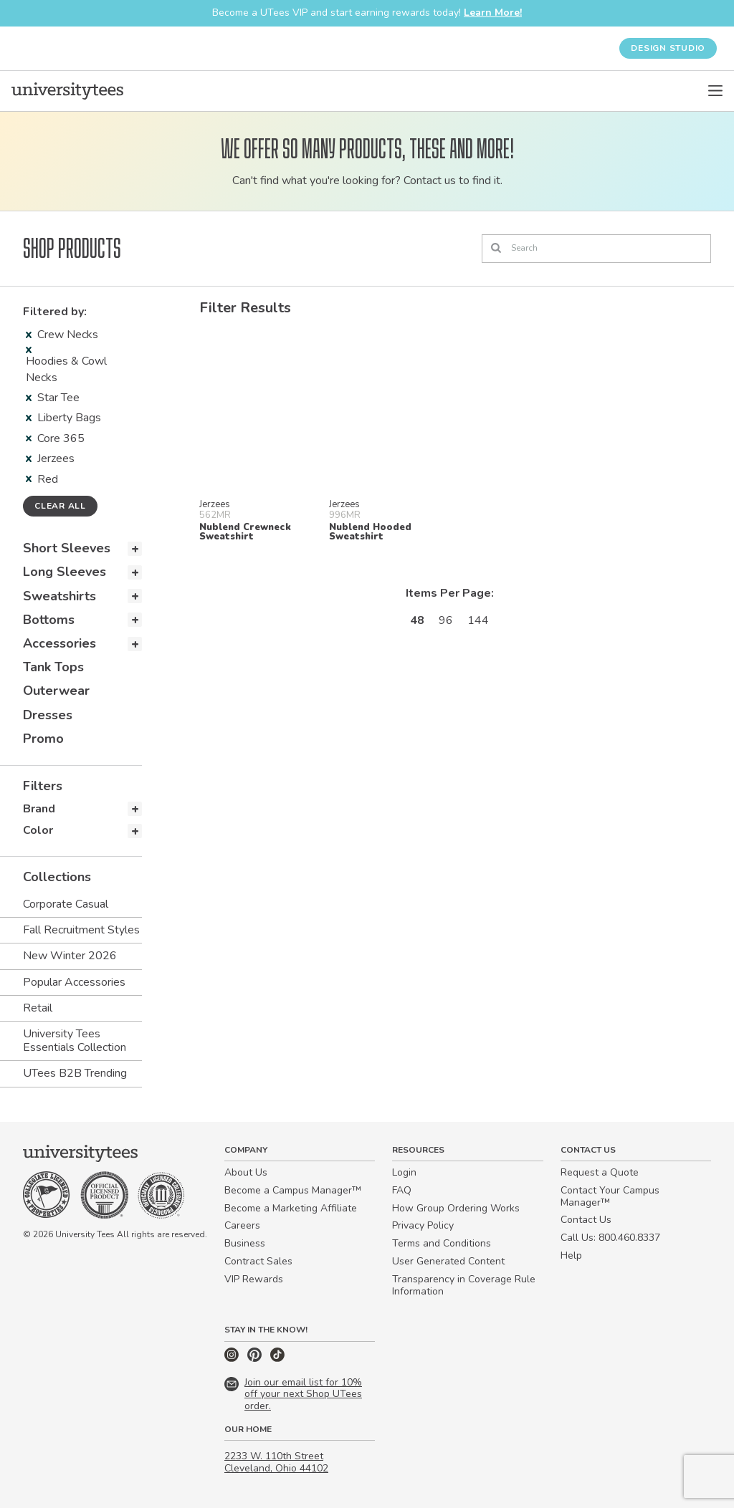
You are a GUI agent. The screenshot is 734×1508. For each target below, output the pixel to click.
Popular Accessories (74, 982)
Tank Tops (53, 667)
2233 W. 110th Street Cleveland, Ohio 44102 (276, 1462)
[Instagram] (233, 1358)
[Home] (67, 91)
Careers (242, 1225)
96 (446, 620)
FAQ (401, 1190)
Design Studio (668, 48)
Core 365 (55, 438)
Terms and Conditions (441, 1243)
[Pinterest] (255, 1358)
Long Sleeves (64, 571)
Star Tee (53, 397)
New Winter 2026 (70, 956)
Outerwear (56, 690)
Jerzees (50, 458)
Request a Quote (600, 1172)
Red (42, 479)
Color (38, 830)
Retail (37, 1008)
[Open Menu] (715, 91)
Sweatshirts (59, 596)
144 (478, 620)
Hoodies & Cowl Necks (66, 366)
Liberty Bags (63, 418)
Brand (39, 809)
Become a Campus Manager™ (292, 1190)
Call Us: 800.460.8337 (610, 1237)
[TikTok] (277, 1358)
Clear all (60, 506)
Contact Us (586, 1219)
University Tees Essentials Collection (74, 1040)
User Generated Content (448, 1261)
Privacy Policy (423, 1225)
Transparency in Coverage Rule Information (463, 1285)
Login (404, 1172)
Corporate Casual (65, 904)
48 (417, 620)
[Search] (596, 248)
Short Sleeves (66, 548)
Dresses (47, 715)
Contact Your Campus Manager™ (610, 1196)
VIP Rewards (253, 1279)
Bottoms (49, 619)
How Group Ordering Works (456, 1208)
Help (571, 1255)
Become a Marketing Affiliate (290, 1208)
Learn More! (493, 12)
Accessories (59, 643)
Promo (43, 738)
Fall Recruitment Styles (81, 930)
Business (244, 1243)
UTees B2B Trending (75, 1073)
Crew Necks (62, 334)
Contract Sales (258, 1261)
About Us (245, 1172)
